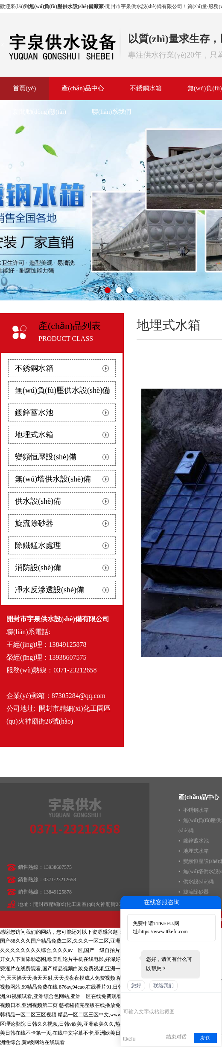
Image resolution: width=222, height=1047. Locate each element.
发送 (205, 1038)
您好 (136, 986)
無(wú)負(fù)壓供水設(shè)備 (62, 390)
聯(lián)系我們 (111, 111)
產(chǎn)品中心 (82, 88)
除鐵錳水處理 (38, 545)
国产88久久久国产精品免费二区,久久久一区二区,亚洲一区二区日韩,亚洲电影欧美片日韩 (99, 941)
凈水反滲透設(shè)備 (49, 590)
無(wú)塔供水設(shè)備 (53, 479)
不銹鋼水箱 (146, 88)
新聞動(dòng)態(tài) (39, 111)
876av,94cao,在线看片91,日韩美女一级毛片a (107, 987)
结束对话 (176, 1037)
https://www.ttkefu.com (163, 932)
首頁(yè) (24, 88)
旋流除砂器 (34, 523)
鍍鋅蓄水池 (34, 412)
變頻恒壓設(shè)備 (45, 457)
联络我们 (163, 986)
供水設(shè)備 (38, 501)
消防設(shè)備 (38, 567)
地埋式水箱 (34, 434)
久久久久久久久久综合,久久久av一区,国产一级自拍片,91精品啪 (71, 950)
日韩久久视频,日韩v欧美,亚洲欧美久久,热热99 (79, 1024)
